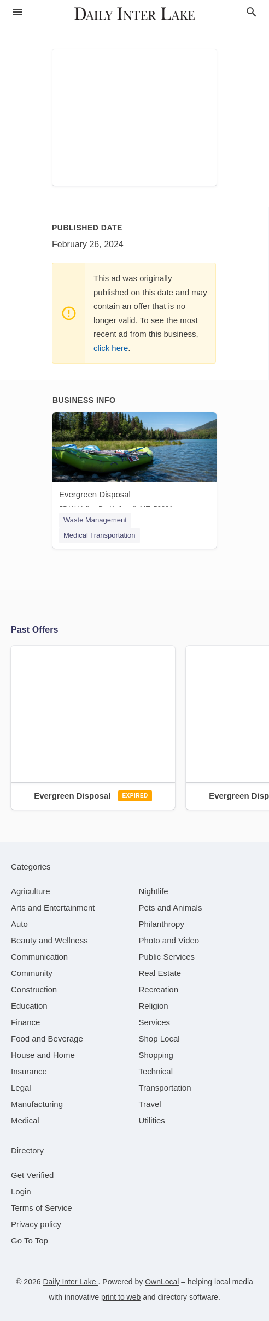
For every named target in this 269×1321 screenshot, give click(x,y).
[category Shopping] (156, 1055)
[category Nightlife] (153, 891)
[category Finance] (25, 1022)
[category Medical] (25, 1120)
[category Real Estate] (160, 973)
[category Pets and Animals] (170, 907)
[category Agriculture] (30, 891)
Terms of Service (41, 1207)
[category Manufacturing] (37, 1104)
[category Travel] (150, 1104)
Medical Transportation (99, 535)
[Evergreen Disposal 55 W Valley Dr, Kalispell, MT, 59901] (134, 465)
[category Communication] (39, 956)
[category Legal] (21, 1087)
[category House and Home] (43, 1055)
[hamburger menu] (17, 12)
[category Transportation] (165, 1087)
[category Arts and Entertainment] (53, 907)
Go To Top (29, 1240)
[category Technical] (156, 1071)
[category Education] (29, 1005)
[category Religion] (153, 1005)
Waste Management (95, 520)
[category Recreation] (159, 989)
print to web (121, 1297)
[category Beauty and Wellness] (49, 940)
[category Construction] (34, 989)
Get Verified (32, 1175)
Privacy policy (36, 1224)
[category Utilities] (152, 1120)
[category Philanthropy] (161, 924)
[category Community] (31, 973)
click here (110, 348)
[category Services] (155, 1022)
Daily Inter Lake (70, 1281)
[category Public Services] (167, 956)
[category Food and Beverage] (47, 1038)
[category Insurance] (29, 1071)
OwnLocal (162, 1281)
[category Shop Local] (159, 1038)
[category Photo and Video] (169, 940)
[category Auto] (19, 924)
